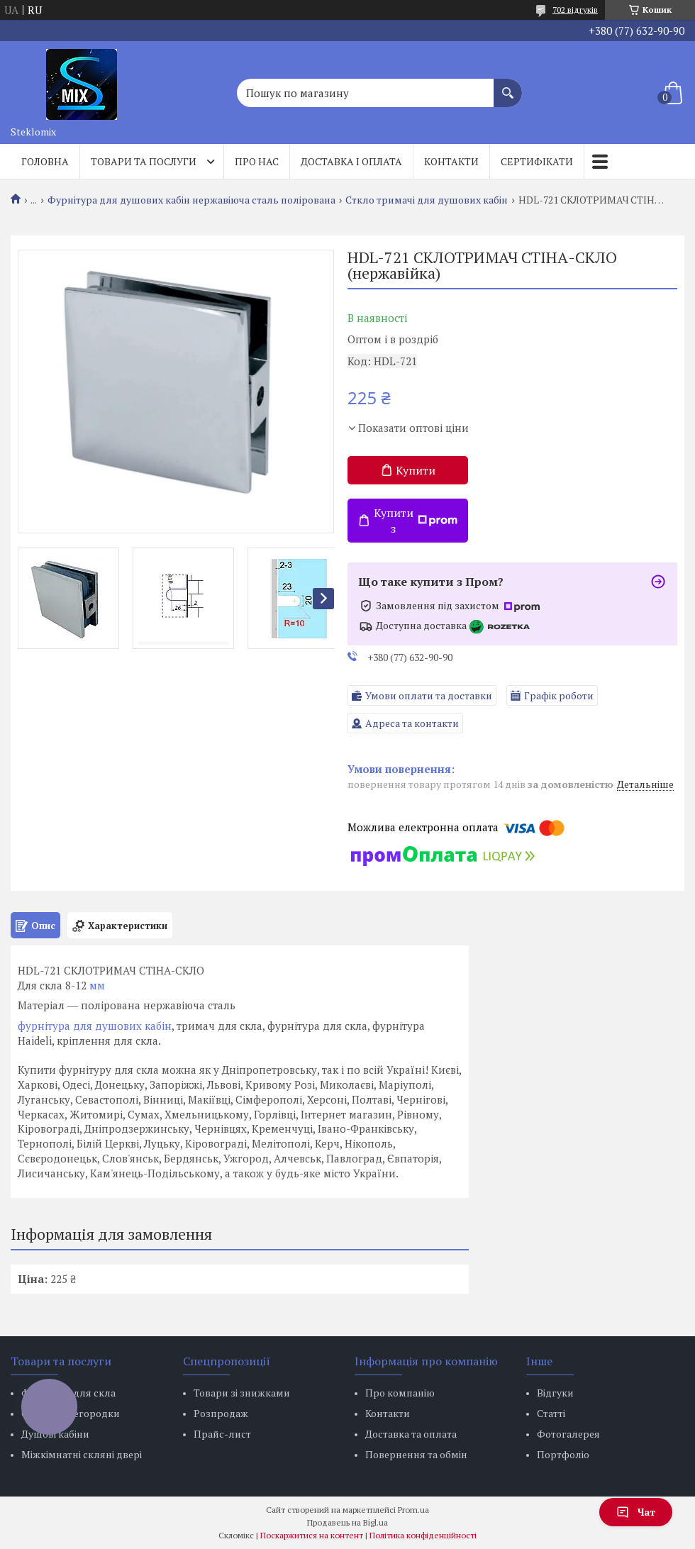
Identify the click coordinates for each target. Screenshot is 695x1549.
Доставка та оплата (411, 1433)
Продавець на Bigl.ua (347, 1522)
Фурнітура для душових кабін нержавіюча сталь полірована (191, 200)
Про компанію (400, 1392)
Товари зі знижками (242, 1392)
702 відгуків (575, 9)
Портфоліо (563, 1454)
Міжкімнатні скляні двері (81, 1454)
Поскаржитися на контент (311, 1535)
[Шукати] (508, 86)
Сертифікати (537, 161)
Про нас (257, 161)
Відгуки (555, 1392)
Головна (45, 161)
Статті (551, 1413)
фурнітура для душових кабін (95, 1025)
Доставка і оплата (351, 161)
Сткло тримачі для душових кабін (426, 200)
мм (97, 985)
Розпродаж (221, 1413)
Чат (635, 1512)
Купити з (415, 520)
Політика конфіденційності (423, 1535)
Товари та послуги (143, 161)
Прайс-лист (222, 1433)
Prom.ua (413, 1509)
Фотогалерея (568, 1433)
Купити (415, 470)
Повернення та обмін (416, 1454)
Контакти (451, 161)
